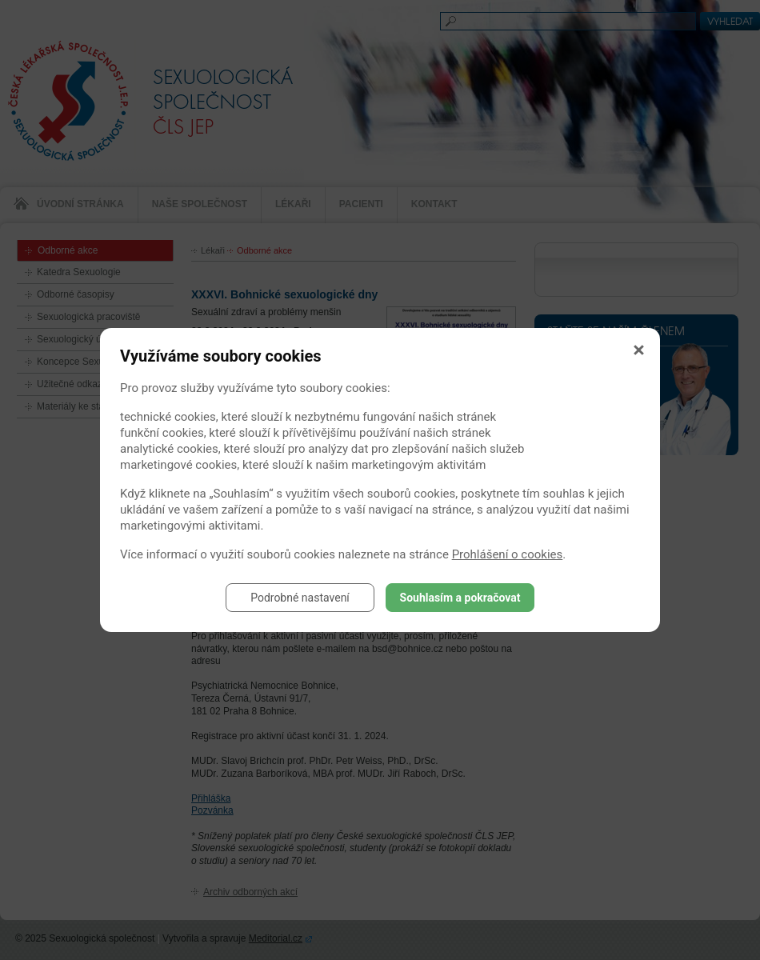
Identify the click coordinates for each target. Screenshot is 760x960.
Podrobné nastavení (300, 597)
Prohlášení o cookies (507, 554)
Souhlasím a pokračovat (460, 597)
